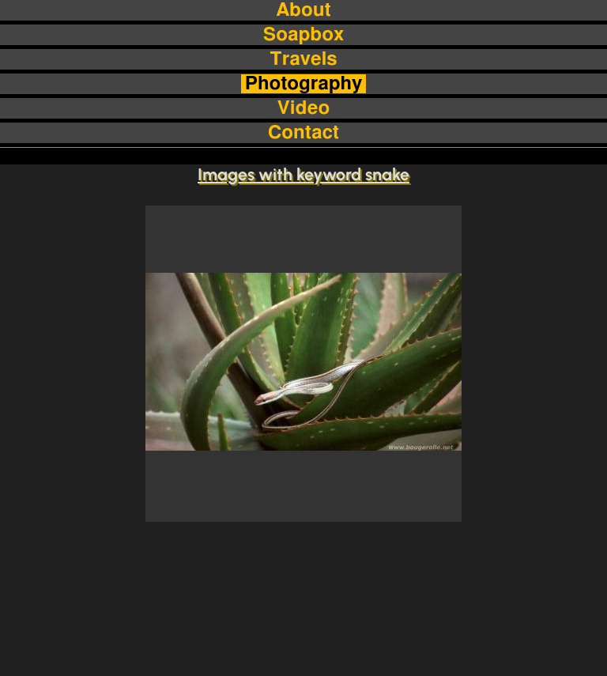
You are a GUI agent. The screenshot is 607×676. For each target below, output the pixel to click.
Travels (303, 59)
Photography (304, 83)
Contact (303, 132)
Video (303, 108)
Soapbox (303, 34)
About (303, 10)
